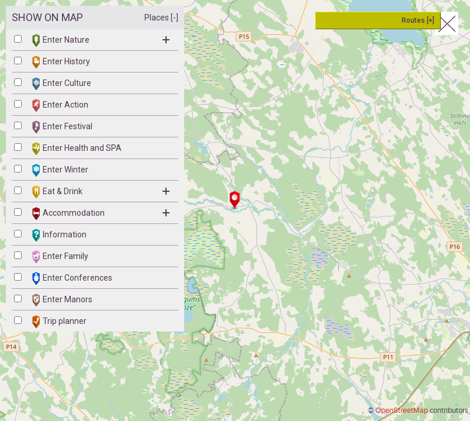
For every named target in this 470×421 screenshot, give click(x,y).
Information (59, 235)
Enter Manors (62, 300)
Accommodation (101, 213)
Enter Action (60, 105)
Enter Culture (61, 83)
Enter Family (60, 256)
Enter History (61, 62)
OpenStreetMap (401, 410)
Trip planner (59, 321)
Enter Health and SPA (77, 148)
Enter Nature (101, 40)
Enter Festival (62, 126)
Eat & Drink (101, 191)
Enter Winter (60, 170)
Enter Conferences (72, 278)
